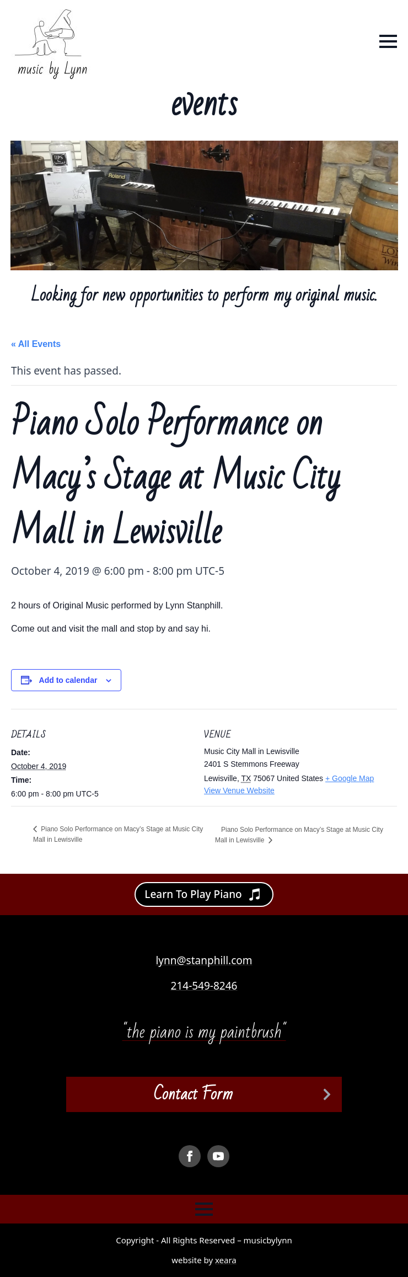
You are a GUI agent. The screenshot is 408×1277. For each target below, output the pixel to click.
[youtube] (218, 1156)
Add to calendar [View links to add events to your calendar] (68, 680)
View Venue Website (239, 790)
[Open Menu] (388, 41)
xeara (226, 1259)
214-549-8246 (204, 986)
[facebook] (190, 1156)
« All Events (36, 344)
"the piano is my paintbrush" (204, 1032)
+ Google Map (349, 778)
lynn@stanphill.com (203, 960)
